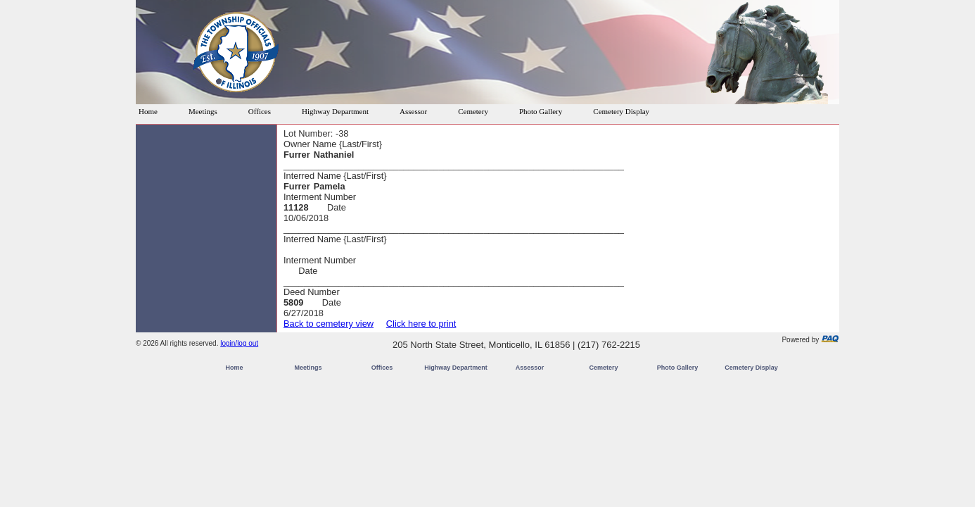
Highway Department (335, 111)
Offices (259, 111)
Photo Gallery (540, 111)
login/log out (239, 343)
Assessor (413, 111)
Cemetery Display (621, 111)
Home (148, 111)
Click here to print (421, 323)
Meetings (203, 111)
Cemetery (473, 111)
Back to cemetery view (328, 323)
